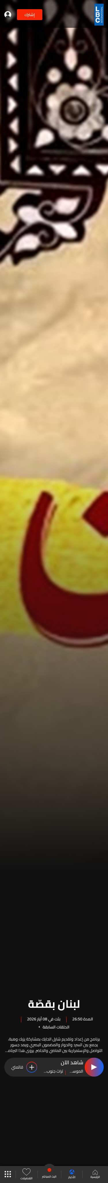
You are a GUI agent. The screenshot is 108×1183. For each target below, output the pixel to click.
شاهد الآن (72, 1063)
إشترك (29, 14)
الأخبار (71, 1175)
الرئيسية (95, 1175)
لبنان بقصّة (54, 1003)
